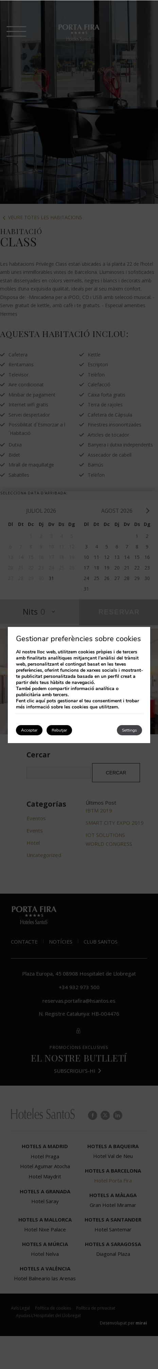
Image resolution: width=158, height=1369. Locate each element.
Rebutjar (59, 730)
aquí (40, 701)
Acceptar (29, 730)
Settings (129, 730)
